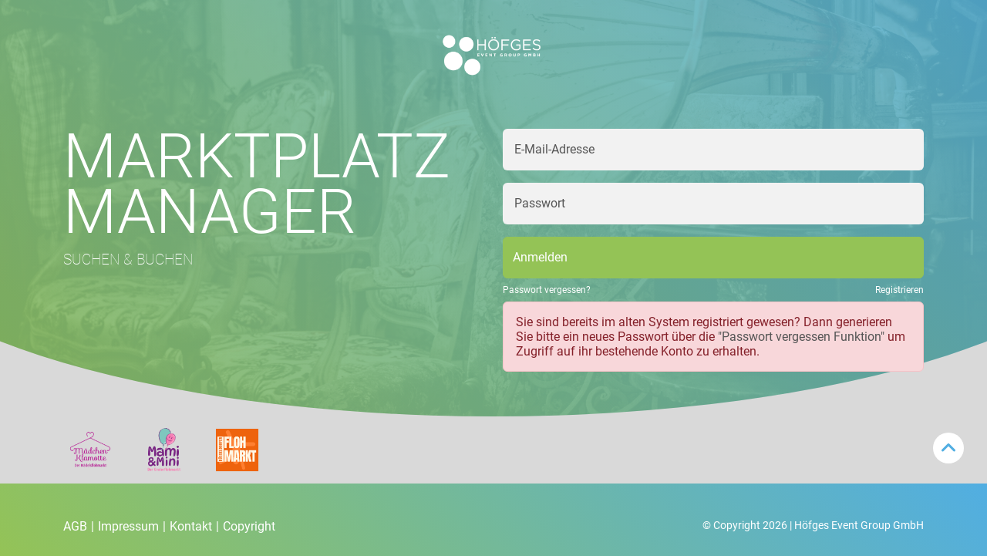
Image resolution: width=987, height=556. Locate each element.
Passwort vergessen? (547, 290)
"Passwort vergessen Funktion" (801, 336)
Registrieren (899, 290)
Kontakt (194, 526)
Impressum (132, 526)
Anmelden (540, 257)
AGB (78, 526)
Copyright (249, 526)
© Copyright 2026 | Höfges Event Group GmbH (813, 525)
